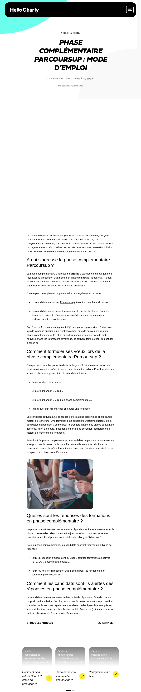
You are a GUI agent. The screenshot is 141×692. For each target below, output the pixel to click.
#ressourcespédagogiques (80, 78)
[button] (68, 563)
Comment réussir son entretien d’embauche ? (65, 548)
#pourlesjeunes (54, 78)
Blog (76, 33)
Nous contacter (110, 635)
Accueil (66, 33)
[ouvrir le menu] (130, 9)
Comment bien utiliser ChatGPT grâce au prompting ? (32, 550)
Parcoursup (66, 174)
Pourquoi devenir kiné (99, 546)
